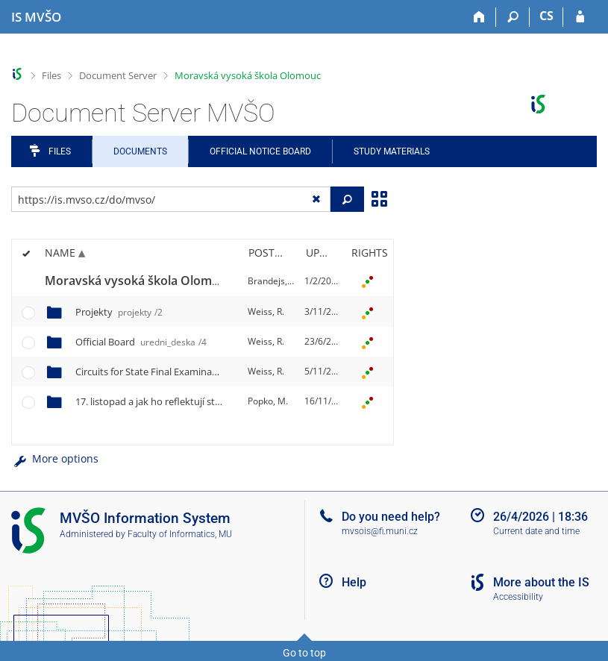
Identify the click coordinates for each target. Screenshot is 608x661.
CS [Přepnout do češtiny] (546, 15)
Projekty (119, 312)
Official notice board (260, 151)
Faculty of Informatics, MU (180, 534)
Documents (140, 151)
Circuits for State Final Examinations (189, 371)
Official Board (141, 341)
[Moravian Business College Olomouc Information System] (36, 17)
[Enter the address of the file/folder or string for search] (170, 199)
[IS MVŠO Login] (580, 17)
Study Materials (392, 151)
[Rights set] (367, 281)
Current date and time (536, 531)
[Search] (513, 17)
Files (51, 75)
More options (54, 458)
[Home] (479, 17)
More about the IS (541, 582)
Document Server (118, 75)
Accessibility (518, 597)
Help (354, 582)
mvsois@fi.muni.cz (380, 531)
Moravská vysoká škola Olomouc (248, 75)
